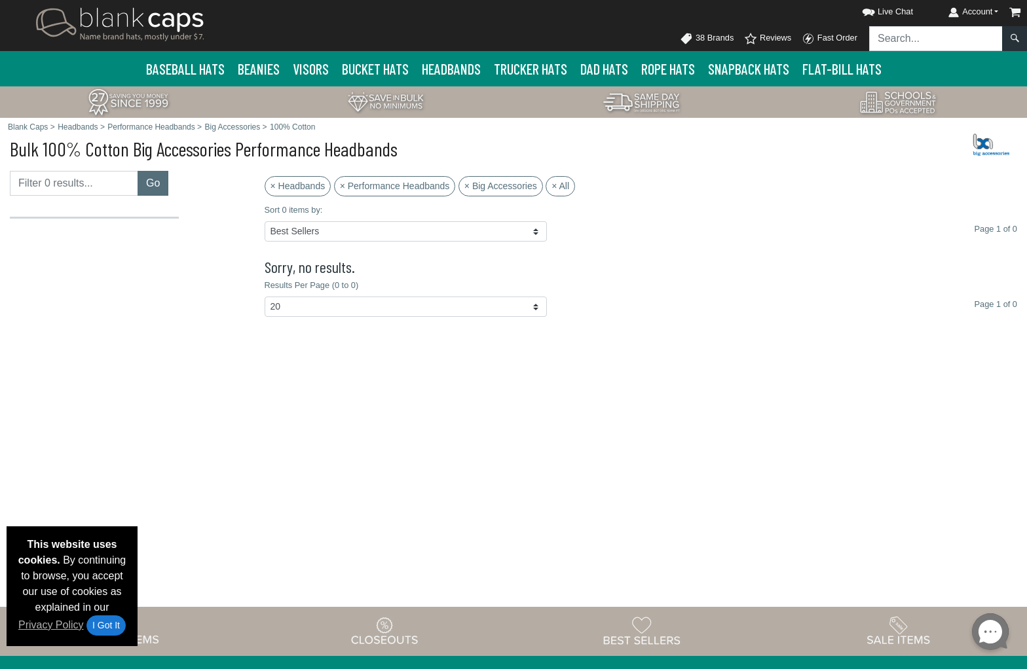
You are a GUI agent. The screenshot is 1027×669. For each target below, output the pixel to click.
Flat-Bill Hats (842, 68)
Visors (311, 68)
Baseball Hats (185, 68)
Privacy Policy (51, 624)
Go (153, 183)
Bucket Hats (375, 68)
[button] (875, 9)
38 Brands (707, 38)
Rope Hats (668, 68)
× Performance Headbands (395, 186)
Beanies (259, 68)
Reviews (767, 38)
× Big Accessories (500, 186)
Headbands (451, 68)
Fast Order (829, 38)
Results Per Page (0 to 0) (312, 285)
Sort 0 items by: (294, 210)
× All (560, 186)
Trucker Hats (530, 68)
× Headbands (298, 186)
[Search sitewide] (936, 38)
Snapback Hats (748, 68)
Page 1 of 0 (996, 304)
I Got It (106, 625)
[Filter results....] (74, 183)
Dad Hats (604, 68)
